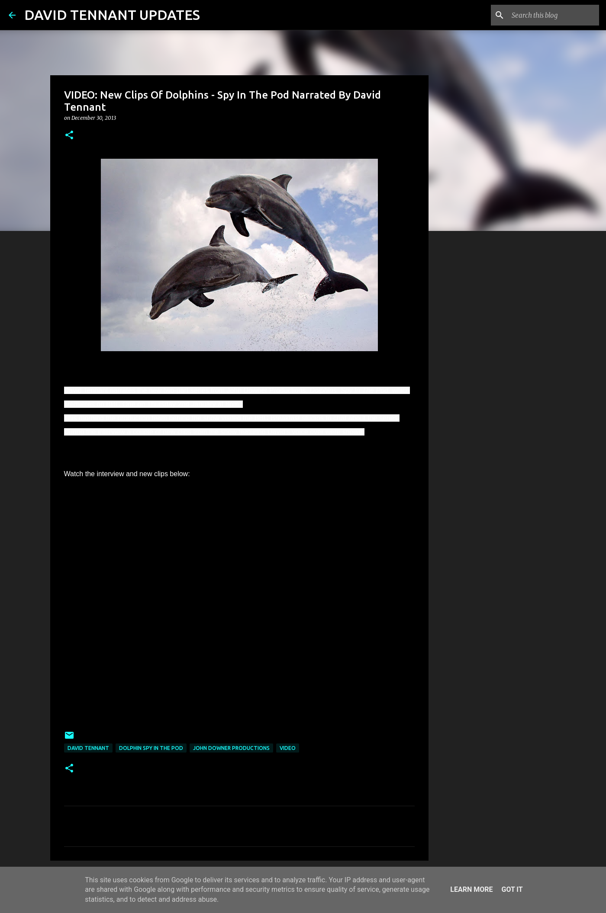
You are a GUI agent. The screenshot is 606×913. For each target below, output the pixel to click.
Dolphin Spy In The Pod (151, 748)
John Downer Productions (231, 748)
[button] (69, 135)
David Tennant (88, 748)
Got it (511, 889)
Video (288, 748)
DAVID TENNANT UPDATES (112, 14)
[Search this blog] (553, 15)
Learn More (471, 889)
